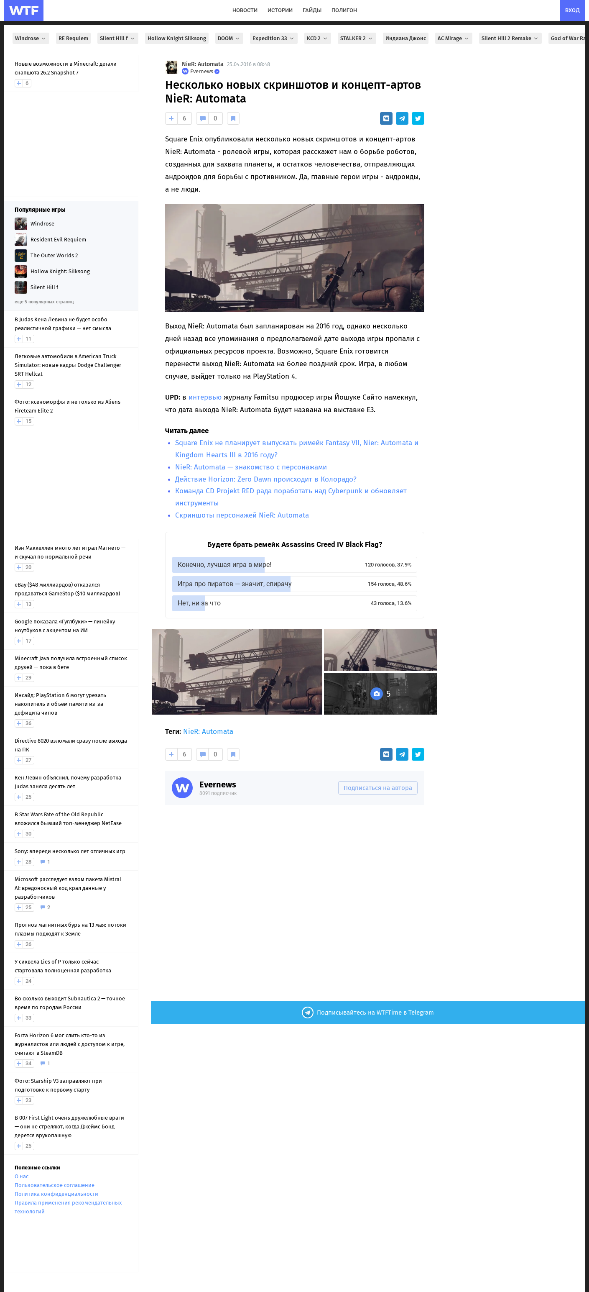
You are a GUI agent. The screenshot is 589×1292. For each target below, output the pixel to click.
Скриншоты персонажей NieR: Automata (242, 515)
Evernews (217, 784)
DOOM (229, 38)
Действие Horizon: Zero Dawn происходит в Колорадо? (266, 479)
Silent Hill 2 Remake (510, 38)
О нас (21, 1176)
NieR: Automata (203, 64)
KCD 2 (318, 38)
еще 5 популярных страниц (44, 302)
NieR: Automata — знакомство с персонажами (251, 467)
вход (572, 10)
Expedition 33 (273, 38)
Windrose (31, 38)
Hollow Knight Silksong (177, 38)
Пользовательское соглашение (54, 1185)
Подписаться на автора (378, 788)
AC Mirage (454, 38)
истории (280, 10)
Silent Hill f (118, 38)
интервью (205, 397)
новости (245, 10)
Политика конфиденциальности (56, 1194)
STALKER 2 (357, 38)
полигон (344, 10)
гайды (312, 10)
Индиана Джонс (405, 38)
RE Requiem (73, 38)
